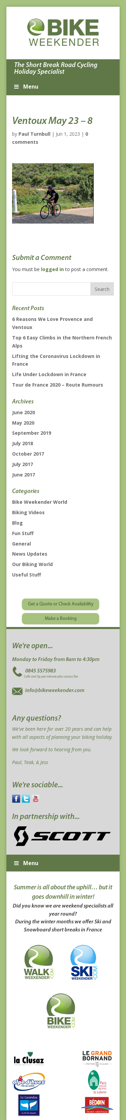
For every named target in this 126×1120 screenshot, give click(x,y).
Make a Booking (61, 618)
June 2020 (23, 412)
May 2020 (23, 423)
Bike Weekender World (39, 502)
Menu (25, 86)
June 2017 (23, 474)
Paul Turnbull (34, 134)
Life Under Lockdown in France (49, 374)
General (21, 543)
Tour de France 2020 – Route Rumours (57, 385)
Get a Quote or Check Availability (60, 604)
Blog (17, 523)
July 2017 (22, 464)
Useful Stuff (26, 574)
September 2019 (31, 433)
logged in (52, 269)
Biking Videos (28, 512)
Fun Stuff (23, 533)
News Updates (29, 554)
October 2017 (28, 454)
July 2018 (22, 443)
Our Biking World (32, 564)
